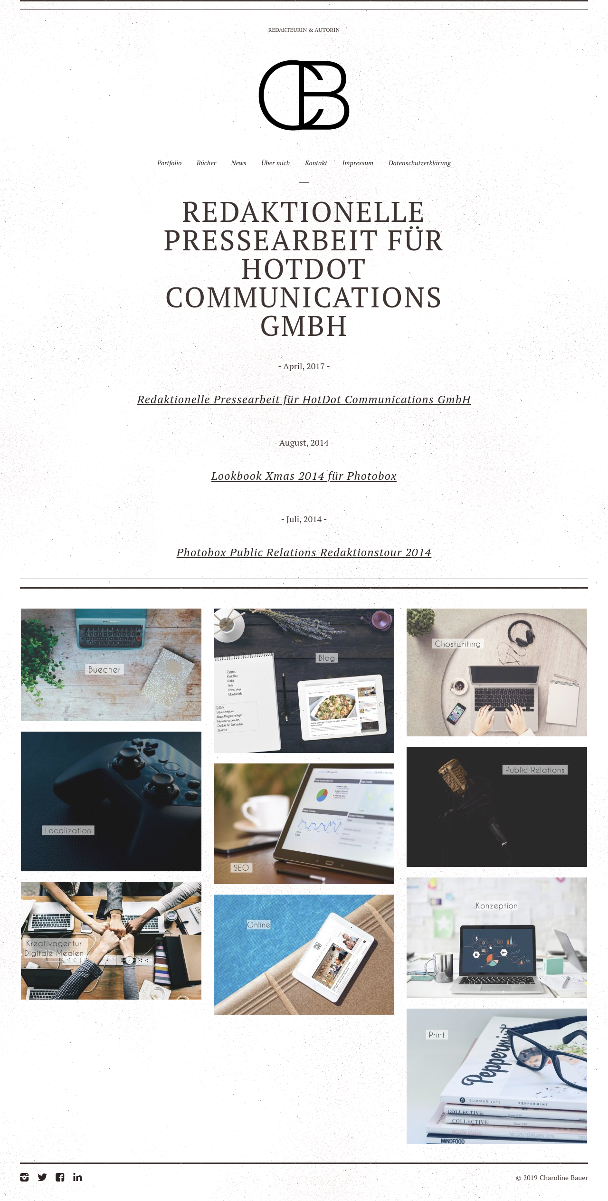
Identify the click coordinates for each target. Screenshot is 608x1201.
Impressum (357, 162)
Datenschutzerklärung (420, 162)
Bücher (206, 162)
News (239, 162)
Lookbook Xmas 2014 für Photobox (304, 475)
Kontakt (316, 162)
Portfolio (169, 162)
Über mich (275, 162)
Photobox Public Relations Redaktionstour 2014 (304, 552)
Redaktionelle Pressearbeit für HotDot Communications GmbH (304, 399)
